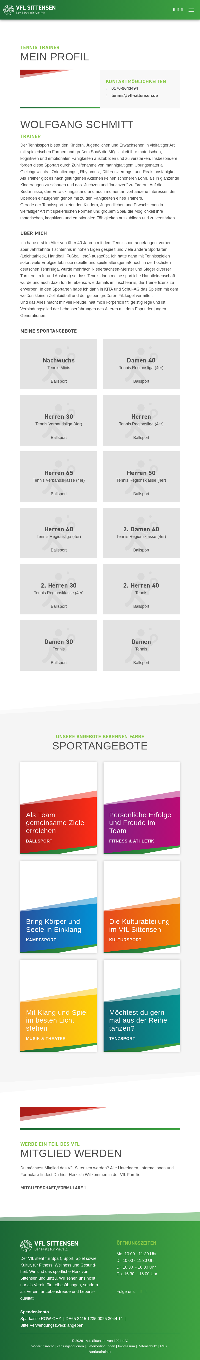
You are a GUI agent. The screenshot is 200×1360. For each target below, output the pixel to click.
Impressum (126, 1346)
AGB (163, 1346)
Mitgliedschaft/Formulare (53, 1188)
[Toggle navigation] (191, 10)
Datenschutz (147, 1346)
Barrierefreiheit (100, 1352)
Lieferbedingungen (101, 1346)
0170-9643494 (122, 88)
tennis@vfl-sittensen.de (132, 95)
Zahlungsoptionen (70, 1346)
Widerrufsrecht (42, 1346)
